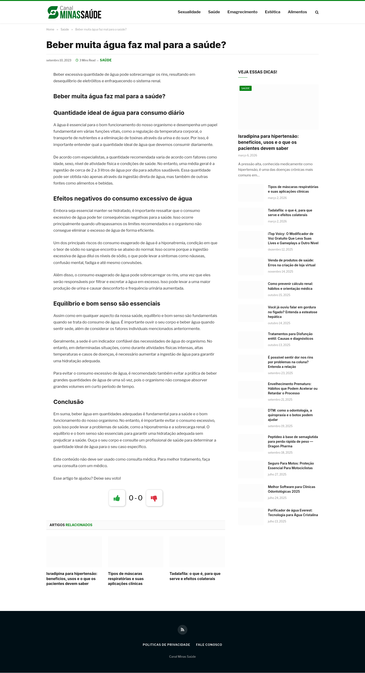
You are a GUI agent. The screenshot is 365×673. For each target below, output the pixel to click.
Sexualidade (189, 12)
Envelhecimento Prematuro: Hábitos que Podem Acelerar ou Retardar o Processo (293, 388)
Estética (272, 12)
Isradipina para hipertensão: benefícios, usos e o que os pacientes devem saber (71, 578)
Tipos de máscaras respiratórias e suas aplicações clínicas (126, 578)
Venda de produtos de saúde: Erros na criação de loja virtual (291, 262)
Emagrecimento (242, 12)
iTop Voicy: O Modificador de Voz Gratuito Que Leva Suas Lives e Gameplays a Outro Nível (293, 238)
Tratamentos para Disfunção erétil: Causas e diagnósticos (290, 336)
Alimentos (297, 12)
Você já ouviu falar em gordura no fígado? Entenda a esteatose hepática (292, 312)
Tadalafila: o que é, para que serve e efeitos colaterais (194, 576)
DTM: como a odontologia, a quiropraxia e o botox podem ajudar (290, 415)
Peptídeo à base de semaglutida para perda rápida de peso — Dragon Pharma (293, 441)
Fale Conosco (209, 645)
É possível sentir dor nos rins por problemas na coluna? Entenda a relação (290, 362)
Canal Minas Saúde (182, 656)
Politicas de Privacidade (166, 645)
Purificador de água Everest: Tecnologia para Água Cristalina (293, 512)
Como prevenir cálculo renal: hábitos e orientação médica (290, 286)
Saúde (214, 12)
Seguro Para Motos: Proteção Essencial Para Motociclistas (291, 465)
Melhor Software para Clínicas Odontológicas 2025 (291, 489)
